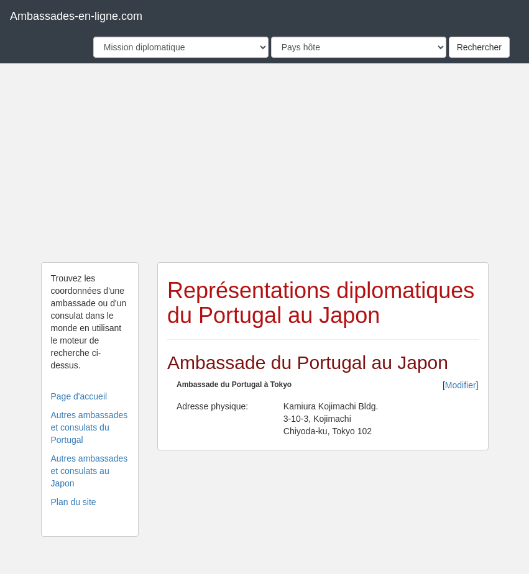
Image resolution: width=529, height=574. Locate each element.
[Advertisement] (265, 163)
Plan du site (73, 502)
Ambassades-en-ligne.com (76, 16)
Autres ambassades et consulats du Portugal (89, 427)
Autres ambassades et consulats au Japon (89, 470)
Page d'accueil (79, 396)
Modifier (460, 385)
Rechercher (479, 47)
